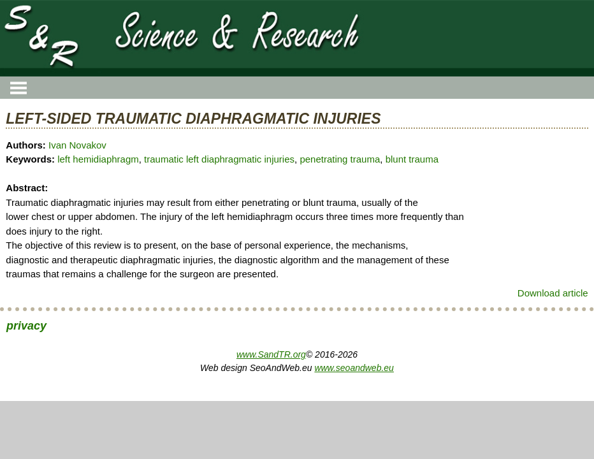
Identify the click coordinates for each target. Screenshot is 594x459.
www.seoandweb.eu (354, 368)
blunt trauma (412, 159)
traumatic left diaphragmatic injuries (219, 159)
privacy (26, 325)
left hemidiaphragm (98, 159)
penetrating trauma (340, 159)
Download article (553, 293)
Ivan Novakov (77, 145)
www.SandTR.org (271, 354)
